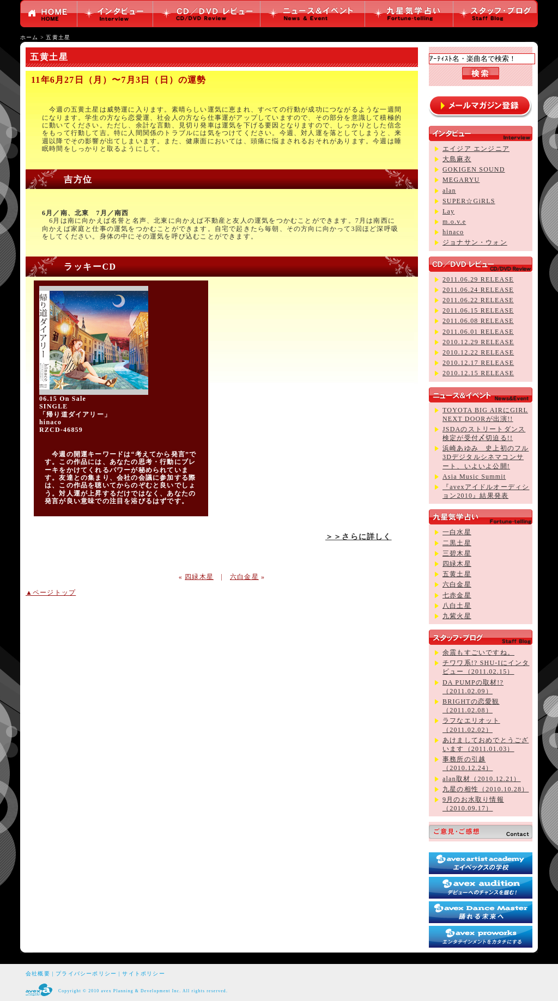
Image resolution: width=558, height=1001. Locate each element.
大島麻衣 (456, 159)
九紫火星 (456, 616)
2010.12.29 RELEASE (478, 342)
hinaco (453, 232)
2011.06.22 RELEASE (478, 300)
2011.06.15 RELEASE (478, 310)
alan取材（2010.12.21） (481, 779)
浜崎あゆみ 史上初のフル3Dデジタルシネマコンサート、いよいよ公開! (485, 456)
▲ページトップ (51, 592)
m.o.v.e (454, 221)
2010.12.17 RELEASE (478, 363)
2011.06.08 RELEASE (478, 321)
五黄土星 (58, 37)
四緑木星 (199, 577)
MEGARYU (461, 180)
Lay (448, 211)
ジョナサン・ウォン (474, 242)
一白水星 (456, 532)
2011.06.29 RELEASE (478, 279)
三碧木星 (456, 553)
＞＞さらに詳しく (358, 536)
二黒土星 (456, 543)
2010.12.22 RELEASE (478, 352)
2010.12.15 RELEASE (478, 373)
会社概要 (38, 973)
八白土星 (456, 605)
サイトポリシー (143, 973)
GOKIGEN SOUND (473, 169)
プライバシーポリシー (86, 973)
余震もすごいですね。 (478, 652)
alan (449, 190)
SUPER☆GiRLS (468, 201)
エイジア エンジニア (476, 148)
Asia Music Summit (474, 476)
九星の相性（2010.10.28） (485, 789)
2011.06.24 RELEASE (478, 290)
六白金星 (244, 577)
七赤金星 (456, 595)
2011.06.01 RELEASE (478, 331)
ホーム (29, 37)
